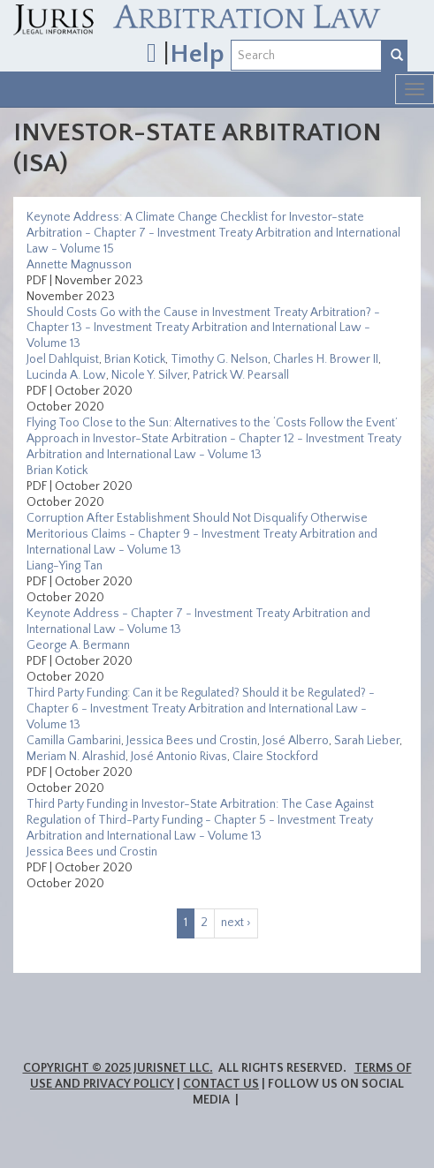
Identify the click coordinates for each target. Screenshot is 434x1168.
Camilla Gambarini (74, 741)
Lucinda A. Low (66, 375)
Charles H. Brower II (325, 359)
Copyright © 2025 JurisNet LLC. (118, 1068)
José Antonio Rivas (179, 757)
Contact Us (221, 1084)
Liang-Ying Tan (65, 566)
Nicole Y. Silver (149, 375)
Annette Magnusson (79, 265)
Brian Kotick (134, 359)
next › (236, 923)
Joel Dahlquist (63, 359)
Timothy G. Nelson (219, 359)
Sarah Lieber (367, 741)
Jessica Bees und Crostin (191, 741)
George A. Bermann (78, 645)
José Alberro (296, 741)
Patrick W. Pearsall (241, 375)
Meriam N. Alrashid (76, 757)
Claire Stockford (275, 757)
